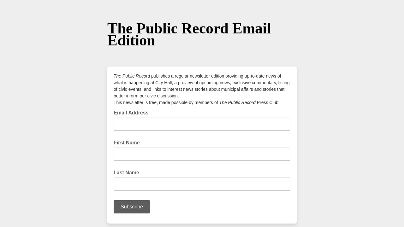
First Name (127, 142)
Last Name (126, 172)
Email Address (133, 112)
